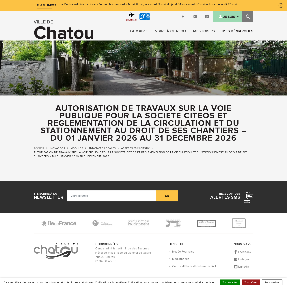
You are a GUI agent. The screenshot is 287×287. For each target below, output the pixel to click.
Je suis (229, 17)
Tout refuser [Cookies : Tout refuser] (251, 282)
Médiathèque (180, 259)
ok (167, 196)
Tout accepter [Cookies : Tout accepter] (230, 282)
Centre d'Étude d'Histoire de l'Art (194, 266)
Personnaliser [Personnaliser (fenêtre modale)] (272, 282)
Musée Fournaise (183, 251)
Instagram (244, 259)
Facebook (244, 252)
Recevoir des (225, 196)
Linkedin (243, 266)
